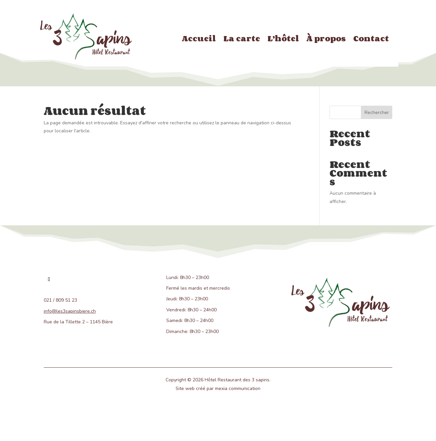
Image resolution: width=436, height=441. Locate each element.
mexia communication (237, 388)
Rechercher (377, 112)
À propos (326, 39)
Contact (371, 39)
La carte (241, 39)
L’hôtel (283, 39)
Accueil (199, 39)
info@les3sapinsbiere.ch (70, 311)
